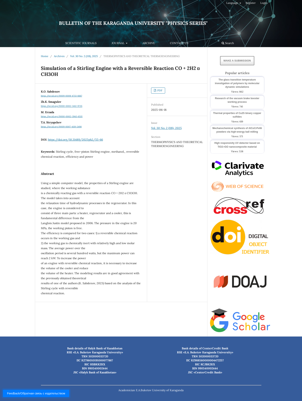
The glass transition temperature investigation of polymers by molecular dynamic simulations (237, 83)
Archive (148, 43)
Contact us (179, 43)
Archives (59, 56)
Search (228, 43)
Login (263, 3)
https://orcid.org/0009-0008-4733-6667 (61, 95)
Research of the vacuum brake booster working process (237, 100)
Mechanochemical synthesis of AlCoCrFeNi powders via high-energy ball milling (237, 130)
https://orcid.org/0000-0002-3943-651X (62, 116)
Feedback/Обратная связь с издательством (36, 393)
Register (251, 3)
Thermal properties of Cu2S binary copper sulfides (237, 115)
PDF (159, 90)
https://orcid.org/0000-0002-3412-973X (61, 106)
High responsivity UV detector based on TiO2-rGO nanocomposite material (237, 145)
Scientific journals (81, 43)
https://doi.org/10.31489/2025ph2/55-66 (75, 139)
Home (44, 56)
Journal (118, 43)
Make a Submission (237, 60)
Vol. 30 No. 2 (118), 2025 (84, 56)
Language (232, 3)
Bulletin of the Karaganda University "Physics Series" (133, 23)
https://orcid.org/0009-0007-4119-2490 (61, 126)
